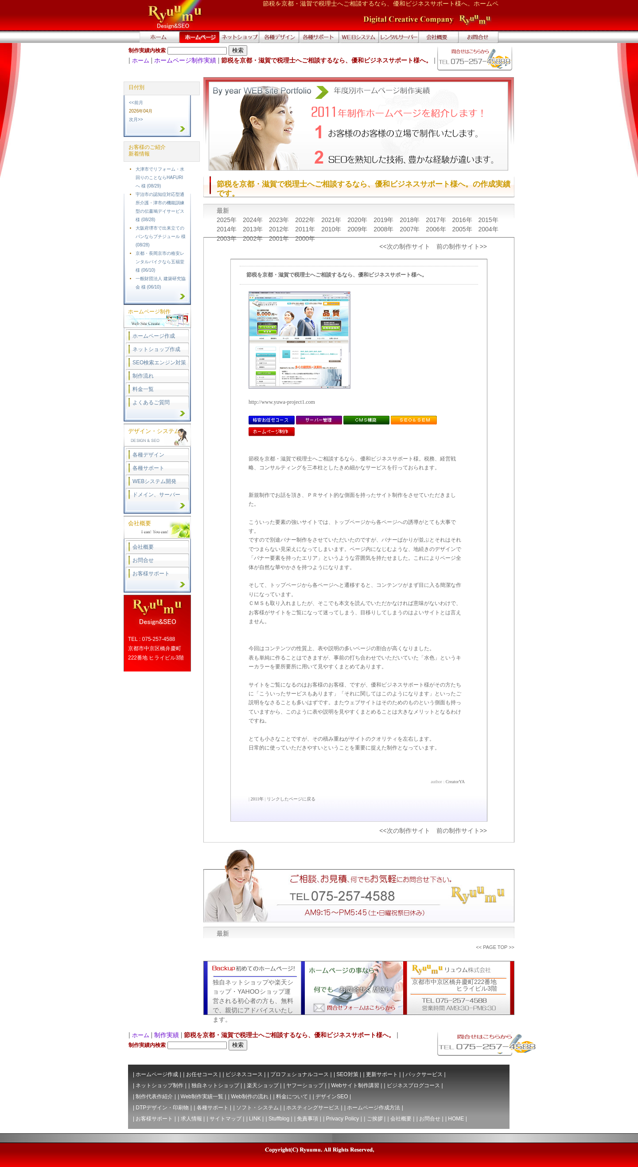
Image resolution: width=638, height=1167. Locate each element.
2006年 (436, 229)
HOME (456, 1119)
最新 (223, 210)
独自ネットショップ (215, 1085)
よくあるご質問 (151, 402)
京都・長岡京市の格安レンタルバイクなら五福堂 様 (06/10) (160, 262)
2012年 (280, 229)
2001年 (280, 238)
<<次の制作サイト (404, 246)
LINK (255, 1119)
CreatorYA (455, 781)
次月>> (136, 119)
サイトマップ (225, 1119)
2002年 (254, 238)
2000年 (305, 238)
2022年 (306, 219)
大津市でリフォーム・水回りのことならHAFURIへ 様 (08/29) (160, 177)
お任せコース (202, 1074)
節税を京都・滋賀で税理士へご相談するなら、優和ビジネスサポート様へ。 (336, 275)
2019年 (384, 219)
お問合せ (143, 560)
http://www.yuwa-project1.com (282, 402)
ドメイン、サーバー (156, 495)
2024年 (254, 219)
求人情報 (191, 1119)
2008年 (384, 229)
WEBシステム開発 (154, 481)
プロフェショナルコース (299, 1074)
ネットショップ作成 (156, 349)
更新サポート (382, 1074)
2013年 (254, 229)
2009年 (358, 229)
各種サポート (148, 468)
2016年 (463, 219)
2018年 (410, 219)
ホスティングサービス (312, 1108)
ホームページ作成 (153, 336)
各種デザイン (148, 455)
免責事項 (307, 1119)
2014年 (227, 229)
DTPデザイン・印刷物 (162, 1108)
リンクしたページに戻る (291, 798)
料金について (292, 1096)
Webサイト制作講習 (355, 1085)
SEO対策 (347, 1074)
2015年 (488, 219)
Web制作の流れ (249, 1096)
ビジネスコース (244, 1074)
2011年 (306, 229)
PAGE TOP (495, 947)
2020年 (358, 219)
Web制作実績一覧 (202, 1096)
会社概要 (143, 547)
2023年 (280, 219)
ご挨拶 (375, 1119)
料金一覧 (143, 389)
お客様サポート (151, 573)
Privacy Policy (342, 1119)
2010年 (332, 229)
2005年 (463, 229)
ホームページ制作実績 (185, 60)
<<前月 (136, 102)
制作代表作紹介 (154, 1096)
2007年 (410, 229)
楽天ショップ (263, 1085)
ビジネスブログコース (413, 1085)
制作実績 (166, 1034)
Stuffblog (278, 1119)
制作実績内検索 (147, 50)
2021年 (332, 219)
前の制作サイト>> (461, 246)
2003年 (227, 238)
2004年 (488, 229)
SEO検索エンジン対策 (159, 362)
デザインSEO (331, 1096)
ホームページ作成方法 (373, 1108)
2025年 (227, 219)
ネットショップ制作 (159, 1085)
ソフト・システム (257, 1108)
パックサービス (424, 1074)
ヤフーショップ (304, 1085)
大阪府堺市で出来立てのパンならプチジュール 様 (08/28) (161, 236)
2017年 (436, 219)
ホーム (140, 60)
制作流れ (143, 376)
